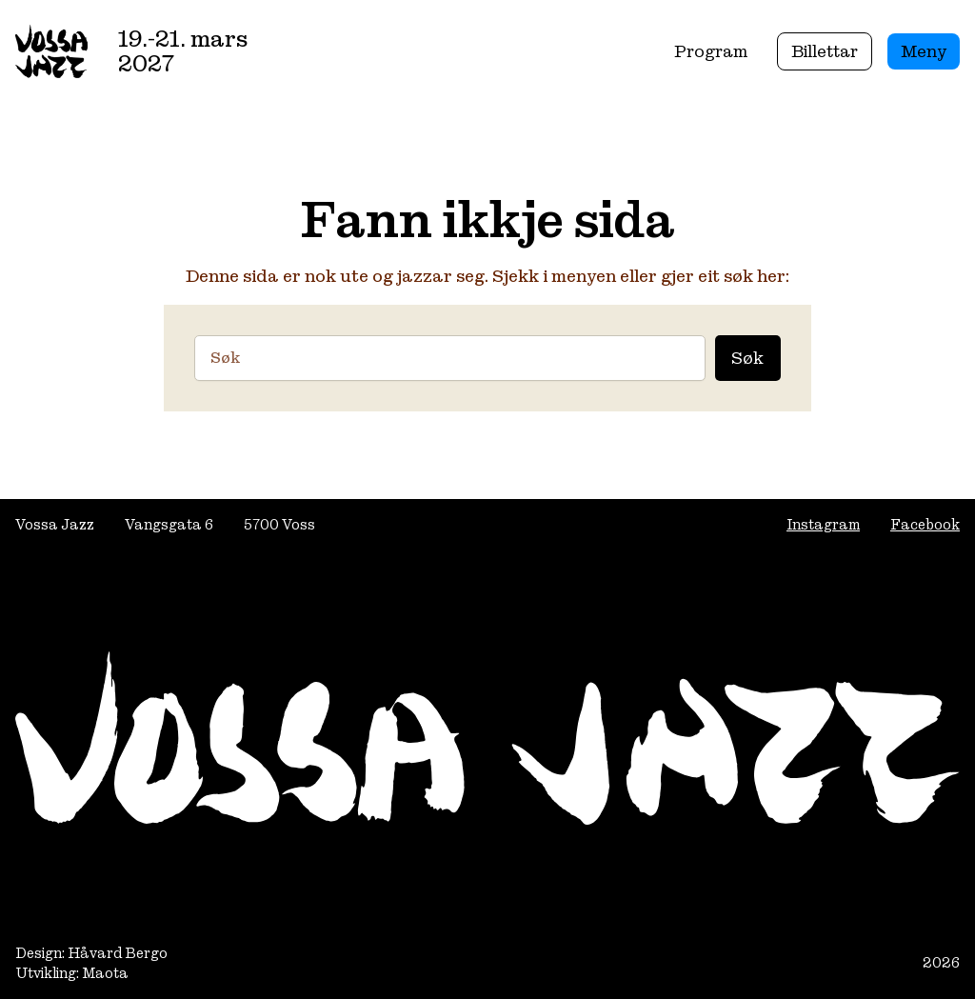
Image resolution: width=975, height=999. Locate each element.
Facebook (925, 524)
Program (710, 51)
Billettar (824, 51)
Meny (923, 51)
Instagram (823, 524)
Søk (747, 358)
